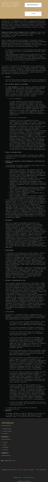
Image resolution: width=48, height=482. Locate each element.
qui (14, 158)
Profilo (5, 442)
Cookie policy (7, 428)
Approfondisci (33, 5)
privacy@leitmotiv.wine (8, 36)
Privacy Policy (7, 431)
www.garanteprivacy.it (18, 404)
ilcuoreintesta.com (28, 477)
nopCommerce (27, 481)
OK (33, 13)
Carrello (5, 449)
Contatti (5, 433)
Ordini (5, 445)
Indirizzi (6, 447)
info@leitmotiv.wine (9, 460)
